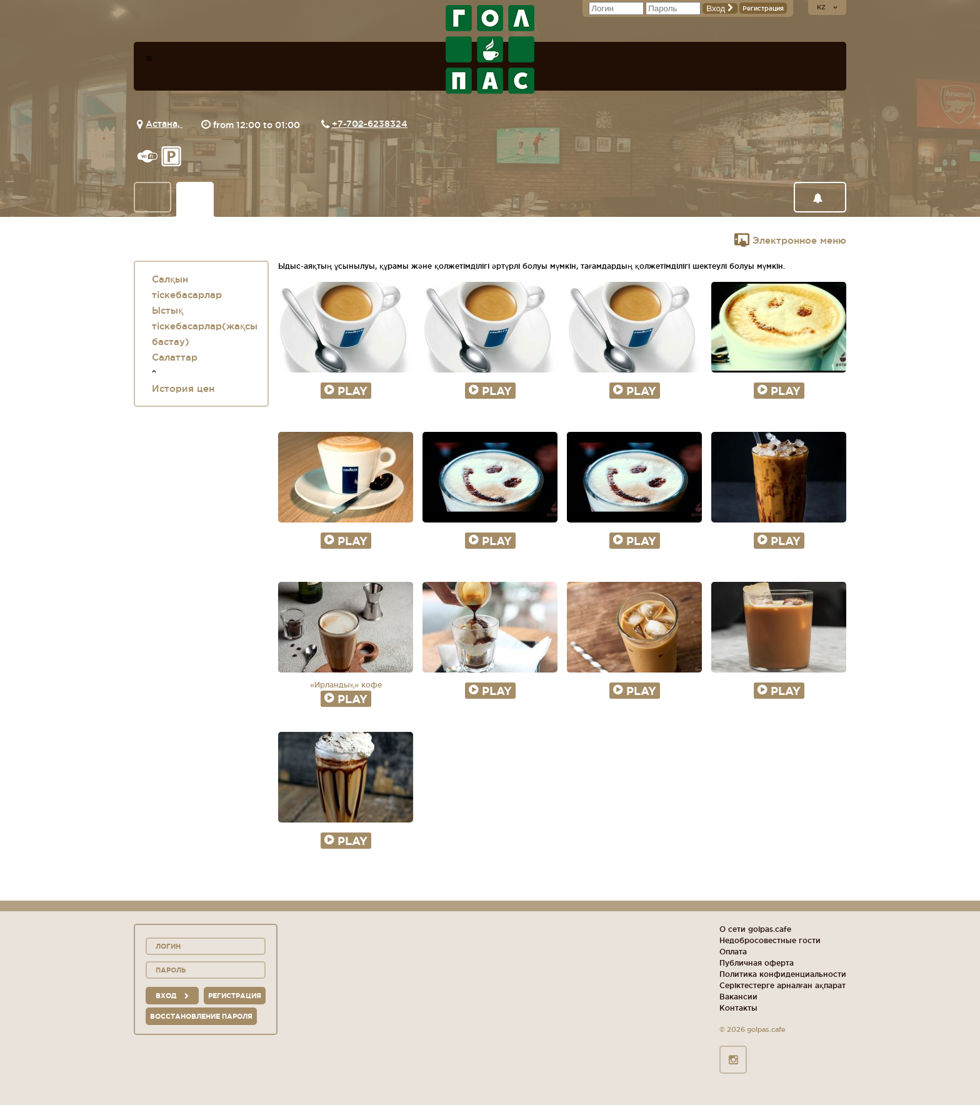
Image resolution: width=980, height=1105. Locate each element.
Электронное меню (790, 240)
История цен (183, 388)
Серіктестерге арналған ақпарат (782, 985)
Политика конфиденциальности (782, 974)
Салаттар (175, 357)
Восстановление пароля (201, 1016)
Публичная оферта (756, 963)
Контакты (738, 1008)
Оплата (733, 952)
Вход (720, 8)
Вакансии (738, 996)
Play (346, 390)
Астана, (164, 124)
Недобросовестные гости (770, 940)
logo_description (490, 49)
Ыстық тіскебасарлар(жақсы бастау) (205, 326)
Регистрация (763, 8)
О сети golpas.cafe (755, 929)
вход (172, 995)
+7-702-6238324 (370, 124)
